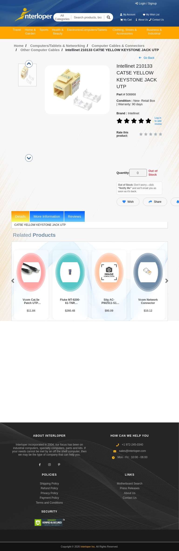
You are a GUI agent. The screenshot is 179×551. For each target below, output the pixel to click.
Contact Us (156, 19)
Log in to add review (158, 120)
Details (20, 216)
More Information (47, 216)
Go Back (146, 57)
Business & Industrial (154, 31)
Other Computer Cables (40, 50)
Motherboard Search (129, 483)
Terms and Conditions (49, 502)
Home (19, 46)
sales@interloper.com (132, 451)
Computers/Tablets (94, 29)
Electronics (74, 29)
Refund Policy (49, 488)
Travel (17, 29)
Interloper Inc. (88, 546)
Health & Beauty (58, 31)
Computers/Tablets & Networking (57, 46)
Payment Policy (49, 497)
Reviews (74, 216)
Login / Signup (146, 3)
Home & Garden (30, 31)
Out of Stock (153, 172)
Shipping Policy (49, 483)
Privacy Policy (49, 493)
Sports (44, 29)
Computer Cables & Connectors (118, 46)
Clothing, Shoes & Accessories (124, 31)
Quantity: (122, 172)
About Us (141, 19)
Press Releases (129, 488)
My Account (127, 14)
